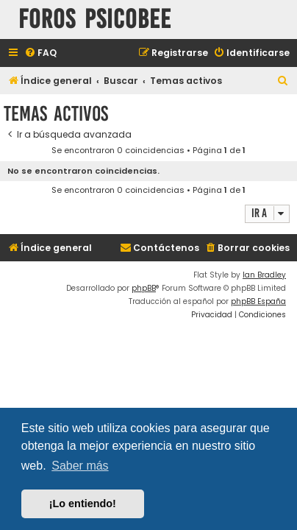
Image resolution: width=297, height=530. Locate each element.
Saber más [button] (79, 465)
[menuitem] (40, 53)
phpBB (144, 288)
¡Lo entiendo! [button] (82, 503)
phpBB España (258, 301)
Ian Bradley (264, 274)
